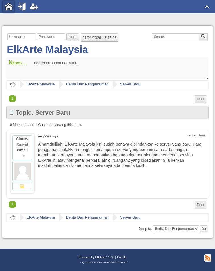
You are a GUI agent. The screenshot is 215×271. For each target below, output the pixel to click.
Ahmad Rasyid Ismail (22, 144)
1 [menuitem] (12, 98)
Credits (121, 257)
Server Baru (130, 84)
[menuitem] (200, 99)
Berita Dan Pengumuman (87, 84)
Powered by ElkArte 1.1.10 (96, 257)
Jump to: (145, 229)
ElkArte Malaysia (47, 49)
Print (200, 99)
